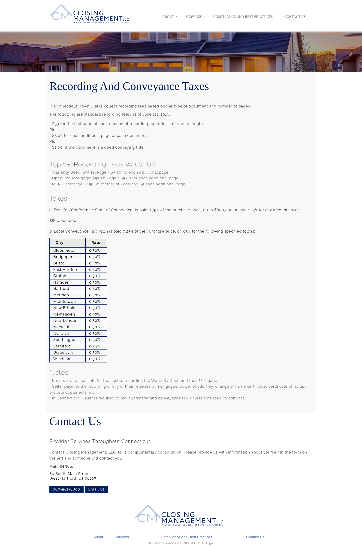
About (168, 16)
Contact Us (295, 16)
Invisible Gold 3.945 (177, 543)
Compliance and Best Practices (243, 16)
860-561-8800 (66, 489)
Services (194, 16)
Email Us (96, 489)
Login (209, 543)
